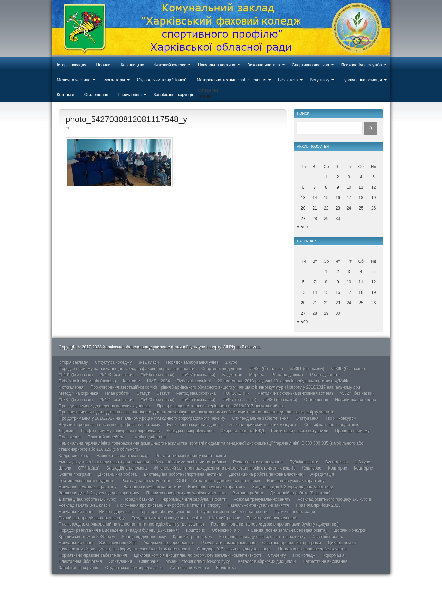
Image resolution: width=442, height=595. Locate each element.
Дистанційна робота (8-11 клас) (300, 493)
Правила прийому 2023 (318, 505)
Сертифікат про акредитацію (331, 424)
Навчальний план (76, 511)
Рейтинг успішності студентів (86, 480)
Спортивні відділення (221, 368)
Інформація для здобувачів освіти (194, 499)
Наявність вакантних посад (122, 455)
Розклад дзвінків (287, 374)
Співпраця (148, 561)
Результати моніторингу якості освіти (191, 455)
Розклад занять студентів (145, 480)
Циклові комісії (342, 542)
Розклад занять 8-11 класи (84, 505)
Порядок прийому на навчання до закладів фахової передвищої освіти (126, 368)
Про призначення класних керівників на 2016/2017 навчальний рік (220, 405)
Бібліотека (288, 79)
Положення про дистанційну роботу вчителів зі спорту (168, 505)
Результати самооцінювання (228, 542)
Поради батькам (139, 499)
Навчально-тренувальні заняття (258, 505)
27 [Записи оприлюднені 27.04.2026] (303, 218)
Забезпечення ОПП (118, 542)
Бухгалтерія (114, 79)
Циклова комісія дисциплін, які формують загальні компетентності (197, 555)
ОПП (181, 480)
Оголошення (96, 94)
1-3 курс (362, 461)
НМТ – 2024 (158, 381)
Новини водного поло (355, 399)
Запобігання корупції (173, 94)
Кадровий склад (74, 455)
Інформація (333, 555)
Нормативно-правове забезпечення (312, 549)
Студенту (277, 555)
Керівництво (132, 65)
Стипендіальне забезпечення (260, 418)
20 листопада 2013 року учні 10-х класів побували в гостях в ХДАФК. (283, 381)
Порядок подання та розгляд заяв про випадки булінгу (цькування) (275, 524)
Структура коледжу (113, 362)
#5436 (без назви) (280, 399)
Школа (65, 468)
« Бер (302, 226)
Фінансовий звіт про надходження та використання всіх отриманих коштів (225, 468)
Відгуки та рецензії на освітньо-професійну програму (109, 424)
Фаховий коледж (170, 65)
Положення (69, 437)
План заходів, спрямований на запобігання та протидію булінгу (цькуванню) (131, 524)
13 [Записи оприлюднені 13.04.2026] (303, 197)
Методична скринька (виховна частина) (295, 393)
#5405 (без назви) (157, 374)
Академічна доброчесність (168, 542)
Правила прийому (352, 430)
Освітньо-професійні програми (291, 542)
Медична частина (74, 79)
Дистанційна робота (117, 474)
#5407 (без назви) (198, 374)
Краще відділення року (144, 536)
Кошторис (311, 468)
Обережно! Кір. (226, 530)
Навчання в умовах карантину (296, 480)
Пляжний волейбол (105, 437)
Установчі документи (189, 567)
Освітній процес (328, 536)
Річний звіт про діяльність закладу (92, 517)
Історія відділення (148, 437)
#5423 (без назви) (157, 399)
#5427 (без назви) (239, 399)
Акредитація (322, 474)
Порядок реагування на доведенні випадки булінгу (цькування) (119, 530)
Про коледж (304, 555)
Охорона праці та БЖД (242, 430)
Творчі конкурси (341, 418)
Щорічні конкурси (350, 530)
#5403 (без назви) (116, 374)
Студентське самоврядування (133, 567)
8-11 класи (148, 362)
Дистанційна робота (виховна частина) (266, 474)
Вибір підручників (116, 511)
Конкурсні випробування (190, 430)
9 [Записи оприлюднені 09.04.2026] (338, 187)
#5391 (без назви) (307, 368)
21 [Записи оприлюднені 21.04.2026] (315, 208)
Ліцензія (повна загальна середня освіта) (287, 530)
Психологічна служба (361, 65)
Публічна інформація (362, 79)
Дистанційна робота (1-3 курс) (87, 499)
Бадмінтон (232, 374)
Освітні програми (75, 474)
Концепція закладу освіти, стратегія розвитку (262, 536)
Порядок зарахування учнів (192, 362)
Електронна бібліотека (80, 561)
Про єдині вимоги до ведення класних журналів (104, 405)
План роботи (117, 393)
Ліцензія (66, 430)
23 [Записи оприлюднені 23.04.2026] (338, 208)
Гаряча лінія (130, 94)
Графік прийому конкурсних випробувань (120, 430)
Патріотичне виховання (324, 561)
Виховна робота (247, 493)
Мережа (257, 374)
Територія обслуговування (165, 511)
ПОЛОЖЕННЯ (236, 393)
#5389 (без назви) (266, 368)
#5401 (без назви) (76, 374)
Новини (103, 65)
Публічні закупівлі (194, 381)
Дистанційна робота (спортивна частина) (183, 474)
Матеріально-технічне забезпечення (231, 79)
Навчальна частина (216, 65)
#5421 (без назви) (116, 399)
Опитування (307, 418)
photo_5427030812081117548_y (126, 119)
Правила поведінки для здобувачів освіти (185, 493)
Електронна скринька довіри (194, 424)
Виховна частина (263, 65)
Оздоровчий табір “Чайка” (162, 79)
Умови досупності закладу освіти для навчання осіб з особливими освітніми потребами (142, 461)
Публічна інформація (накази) (87, 381)
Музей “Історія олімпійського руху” (198, 561)
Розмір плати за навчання (257, 461)
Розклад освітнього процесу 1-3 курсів (334, 499)
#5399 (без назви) (348, 368)
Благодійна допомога (126, 468)
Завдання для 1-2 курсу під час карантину (292, 486)
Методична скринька (78, 393)
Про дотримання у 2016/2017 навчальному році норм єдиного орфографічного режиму (142, 418)
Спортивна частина (310, 65)
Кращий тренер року (192, 536)
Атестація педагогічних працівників (226, 480)
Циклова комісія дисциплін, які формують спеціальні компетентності (124, 549)
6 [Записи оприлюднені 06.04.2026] (303, 187)
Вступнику (319, 79)
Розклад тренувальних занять (262, 499)
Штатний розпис (224, 517)
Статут (143, 393)
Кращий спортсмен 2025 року (87, 536)
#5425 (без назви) (198, 399)
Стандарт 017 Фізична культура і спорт (234, 549)
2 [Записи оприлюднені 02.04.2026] (338, 177)
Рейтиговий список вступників (299, 430)
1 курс (231, 362)
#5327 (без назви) (357, 393)
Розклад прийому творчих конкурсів (263, 424)
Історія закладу (71, 65)
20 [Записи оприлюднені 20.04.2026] (303, 208)
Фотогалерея (71, 387)
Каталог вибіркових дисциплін (267, 561)
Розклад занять (325, 374)
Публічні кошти (303, 461)
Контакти (65, 94)
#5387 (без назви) (76, 399)
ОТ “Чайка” (88, 468)
